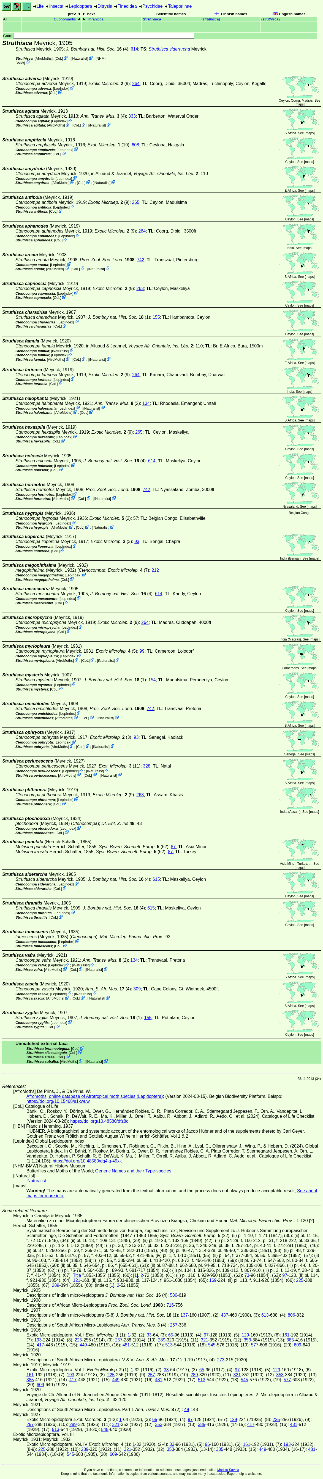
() (211, 19)
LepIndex (61, 88)
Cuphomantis (65, 19)
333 (132, 116)
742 (140, 259)
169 (213, 1280)
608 (135, 145)
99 (142, 651)
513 (169, 1345)
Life (40, 6)
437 (224, 1315)
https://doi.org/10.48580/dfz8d (99, 1121)
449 (83, 1345)
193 (38, 1340)
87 (173, 846)
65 (170, 1335)
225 (299, 1280)
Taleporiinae (180, 6)
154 (152, 679)
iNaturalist (79, 58)
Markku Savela (228, 1470)
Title (77, 1275)
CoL (59, 58)
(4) (103, 116)
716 (170, 1305)
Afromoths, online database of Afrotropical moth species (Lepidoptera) (94, 1096)
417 (40, 1345)
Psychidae (152, 6)
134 (146, 403)
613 (265, 1315)
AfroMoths (43, 58)
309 (137, 989)
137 (184, 1315)
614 (134, 49)
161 (286, 1335)
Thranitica (95, 19)
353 (247, 1340)
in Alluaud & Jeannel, (144, 173)
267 (173, 1325)
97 (284, 1275)
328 (146, 766)
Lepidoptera (80, 6)
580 (173, 1295)
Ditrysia (104, 6)
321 (204, 1340)
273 (220, 1359)
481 (126, 1345)
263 (140, 288)
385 (290, 1340)
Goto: (98, 36)
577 (255, 1345)
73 (246, 1275)
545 (212, 1345)
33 (149, 1335)
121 (76, 1280)
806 (291, 1315)
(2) (117, 403)
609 (297, 1345)
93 (136, 541)
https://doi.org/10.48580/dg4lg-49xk (87, 1161)
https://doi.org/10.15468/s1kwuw (57, 1101)
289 (55, 1285)
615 (156, 879)
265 (135, 202)
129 (245, 1335)
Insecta (56, 6)
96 (207, 1444)
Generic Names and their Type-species (133, 1171)
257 (119, 1340)
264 (136, 83)
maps (299, 104)
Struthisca (152, 19)
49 (186, 1409)
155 (156, 317)
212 (155, 570)
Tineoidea (127, 6)
